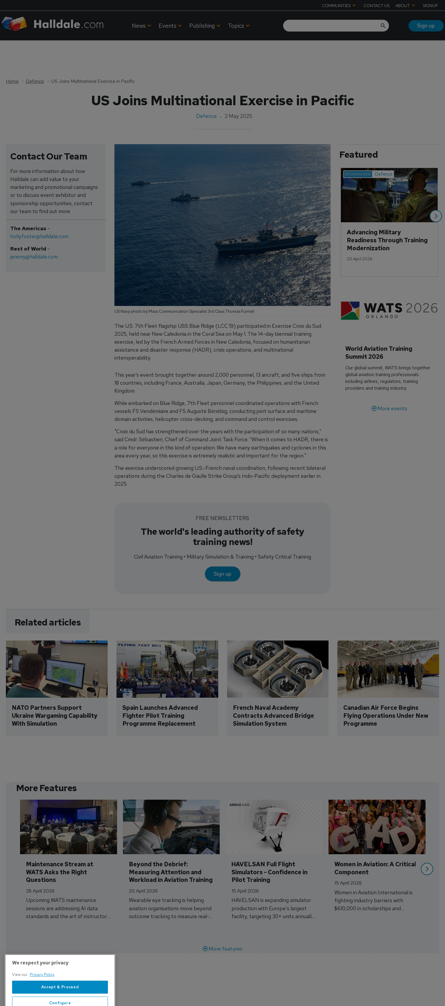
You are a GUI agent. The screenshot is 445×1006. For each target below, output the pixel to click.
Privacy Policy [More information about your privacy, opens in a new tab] (42, 999)
